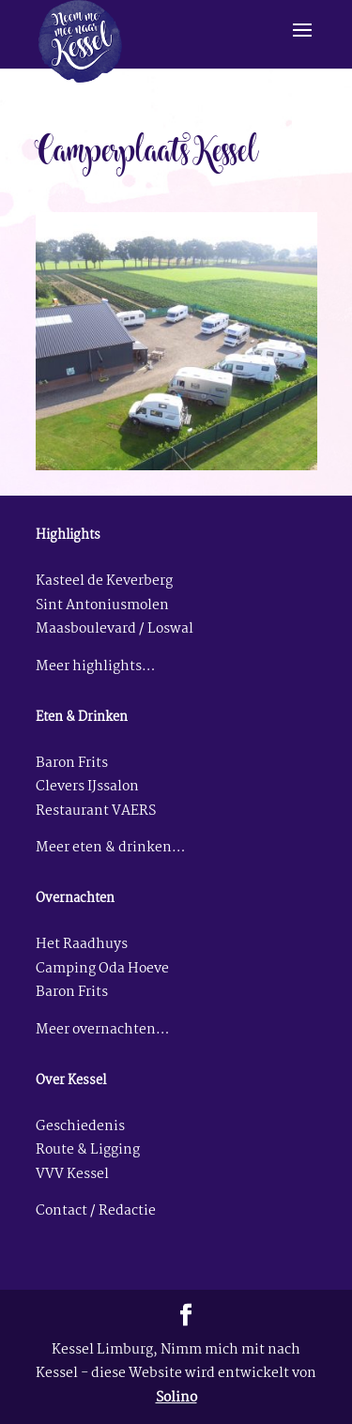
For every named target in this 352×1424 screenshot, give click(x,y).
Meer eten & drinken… (110, 848)
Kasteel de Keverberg (104, 581)
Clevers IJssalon (87, 787)
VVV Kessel (72, 1175)
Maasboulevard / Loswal (114, 629)
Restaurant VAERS (96, 811)
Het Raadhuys (82, 945)
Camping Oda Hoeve (102, 969)
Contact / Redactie (96, 1211)
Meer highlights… (95, 667)
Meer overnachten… (102, 1030)
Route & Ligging (88, 1150)
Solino (176, 1398)
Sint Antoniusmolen (102, 606)
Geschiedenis (80, 1127)
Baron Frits (72, 763)
